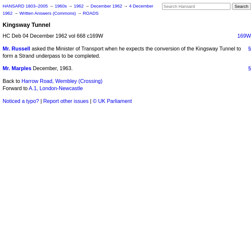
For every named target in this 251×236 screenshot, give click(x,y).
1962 (79, 6)
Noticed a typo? (21, 101)
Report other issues (66, 101)
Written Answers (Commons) (48, 13)
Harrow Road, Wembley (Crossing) (62, 81)
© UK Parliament (112, 101)
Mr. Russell (16, 48)
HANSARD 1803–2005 (25, 6)
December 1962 (107, 6)
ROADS (90, 13)
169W (244, 36)
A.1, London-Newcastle (56, 88)
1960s (61, 6)
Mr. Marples (17, 68)
